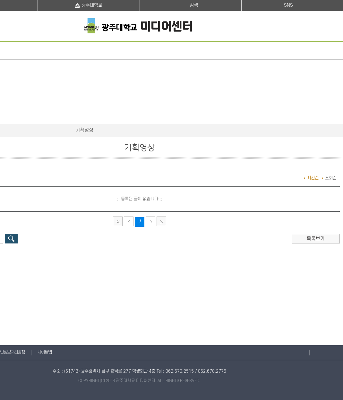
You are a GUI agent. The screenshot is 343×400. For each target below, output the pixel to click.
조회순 (331, 178)
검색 (11, 238)
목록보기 (316, 239)
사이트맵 (45, 352)
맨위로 (316, 352)
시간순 (313, 178)
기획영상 (84, 130)
